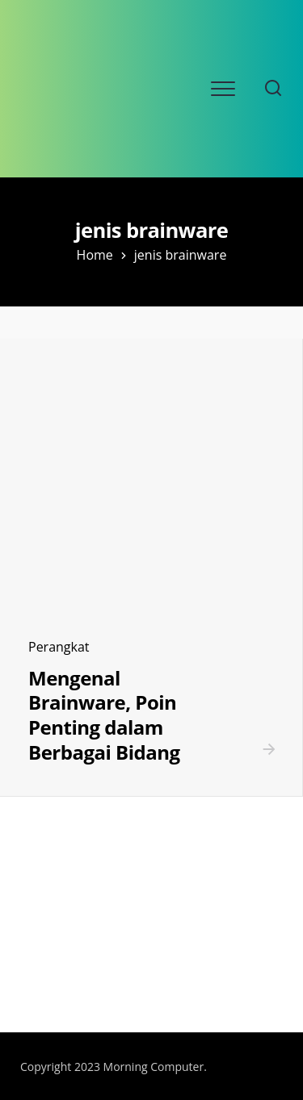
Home (95, 255)
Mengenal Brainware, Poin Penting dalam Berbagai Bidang (103, 715)
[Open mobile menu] (223, 89)
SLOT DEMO (46, 944)
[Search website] (273, 88)
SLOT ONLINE (51, 973)
